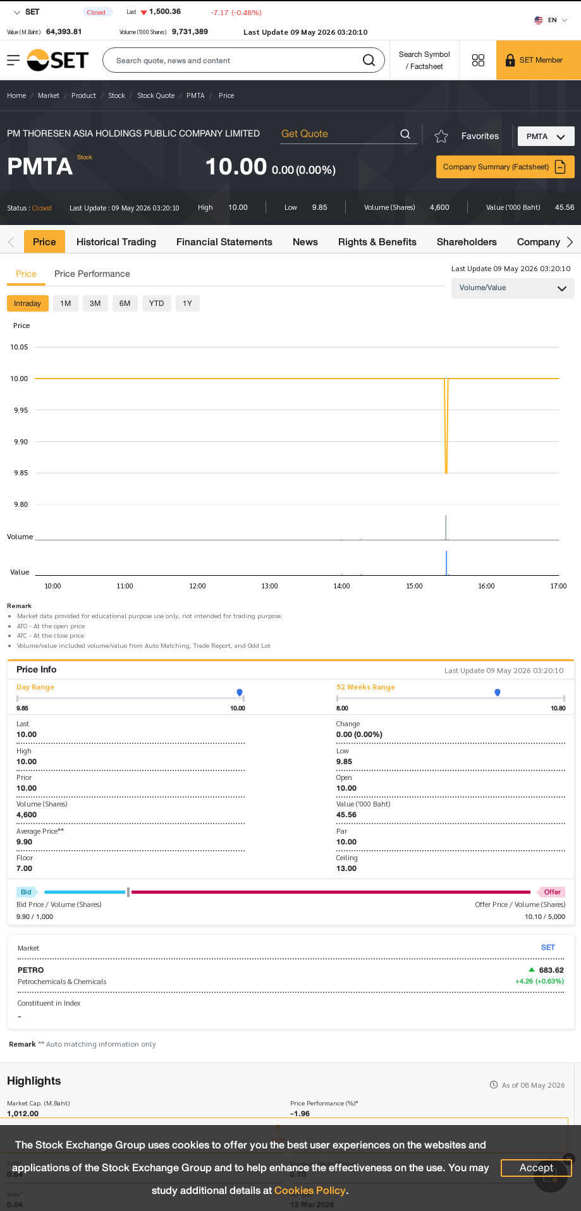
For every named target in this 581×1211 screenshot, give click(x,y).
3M (95, 303)
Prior (24, 777)
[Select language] (551, 19)
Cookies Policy (310, 1190)
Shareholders (467, 241)
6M (124, 303)
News (305, 241)
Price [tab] (26, 274)
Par (341, 830)
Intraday (27, 303)
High (24, 750)
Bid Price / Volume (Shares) (58, 904)
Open (344, 777)
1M (65, 303)
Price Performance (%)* (324, 1103)
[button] (243, 60)
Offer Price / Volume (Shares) (520, 904)
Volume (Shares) (41, 803)
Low (342, 750)
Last (22, 723)
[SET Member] (538, 60)
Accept (536, 1168)
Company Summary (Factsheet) (505, 167)
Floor (24, 857)
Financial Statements (224, 241)
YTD (156, 303)
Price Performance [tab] (92, 274)
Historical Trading (116, 241)
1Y (187, 303)
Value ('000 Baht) (363, 803)
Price (44, 241)
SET (26, 11)
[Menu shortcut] (478, 60)
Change (348, 723)
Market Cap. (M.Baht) (38, 1103)
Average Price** (40, 830)
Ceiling (347, 857)
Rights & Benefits (377, 241)
